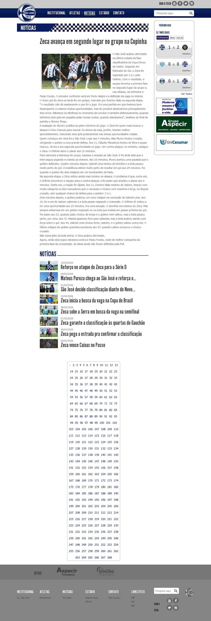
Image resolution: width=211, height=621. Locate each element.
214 (116, 512)
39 (95, 384)
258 (90, 551)
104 (77, 429)
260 (103, 551)
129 (84, 448)
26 (81, 377)
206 (116, 506)
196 (103, 499)
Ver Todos (186, 93)
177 (84, 487)
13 (116, 365)
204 (103, 506)
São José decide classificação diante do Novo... (98, 289)
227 (96, 525)
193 (84, 499)
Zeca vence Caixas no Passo (83, 345)
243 (96, 538)
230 (116, 525)
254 (116, 544)
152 (77, 467)
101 (108, 422)
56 (81, 397)
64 (71, 403)
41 (105, 384)
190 (116, 493)
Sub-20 (180, 37)
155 (96, 467)
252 (103, 544)
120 (77, 442)
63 (115, 397)
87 (86, 416)
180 (103, 487)
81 (105, 410)
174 (116, 480)
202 (90, 506)
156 (103, 467)
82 (110, 410)
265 (90, 557)
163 (96, 474)
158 (116, 467)
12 (111, 365)
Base (172, 37)
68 (91, 403)
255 (71, 551)
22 (110, 371)
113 (84, 435)
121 (84, 442)
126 (116, 442)
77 (86, 410)
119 (71, 442)
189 (109, 493)
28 (91, 377)
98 (91, 422)
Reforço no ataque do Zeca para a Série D (94, 267)
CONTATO (118, 13)
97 (86, 422)
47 (86, 390)
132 (103, 448)
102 (114, 422)
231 (71, 531)
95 (76, 422)
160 (77, 474)
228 (103, 525)
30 (100, 377)
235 (96, 531)
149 (109, 461)
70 (100, 403)
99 (96, 422)
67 (86, 403)
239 (71, 538)
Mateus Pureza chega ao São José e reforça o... (98, 278)
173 (109, 480)
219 (96, 519)
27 (86, 377)
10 (101, 365)
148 (103, 461)
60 (100, 397)
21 (105, 371)
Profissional (162, 37)
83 (115, 410)
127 (71, 448)
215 (71, 519)
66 (81, 403)
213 (109, 512)
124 (103, 442)
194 (90, 499)
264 (84, 557)
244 (103, 538)
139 (96, 454)
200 (77, 506)
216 (77, 519)
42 (110, 384)
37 (86, 384)
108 (103, 429)
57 (86, 397)
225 (84, 525)
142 (116, 454)
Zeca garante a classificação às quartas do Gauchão (103, 322)
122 (90, 442)
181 (109, 487)
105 (84, 429)
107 (96, 429)
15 (76, 371)
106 (90, 429)
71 (105, 403)
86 (81, 416)
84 (71, 416)
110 (116, 429)
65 (76, 403)
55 (76, 397)
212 (103, 512)
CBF (133, 597)
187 (96, 493)
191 (71, 499)
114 (90, 435)
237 (109, 531)
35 (76, 384)
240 (77, 538)
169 (84, 480)
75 (76, 410)
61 (105, 397)
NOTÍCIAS (89, 13)
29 (95, 377)
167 (71, 480)
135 (71, 454)
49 (95, 390)
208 (77, 512)
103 (71, 429)
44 (71, 390)
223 (71, 525)
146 (90, 461)
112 (77, 435)
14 (71, 371)
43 (115, 384)
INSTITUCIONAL (56, 13)
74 (71, 410)
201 (84, 506)
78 (91, 410)
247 (71, 544)
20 (100, 371)
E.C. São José (23, 597)
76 (81, 410)
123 (96, 442)
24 (71, 377)
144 (77, 461)
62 (110, 397)
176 (77, 487)
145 (84, 461)
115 (96, 435)
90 (100, 416)
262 (116, 551)
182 (116, 487)
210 (90, 512)
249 (84, 544)
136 (77, 454)
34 (71, 384)
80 (100, 410)
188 (103, 493)
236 (103, 531)
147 (96, 461)
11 (106, 365)
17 (86, 371)
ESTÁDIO (104, 13)
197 (109, 499)
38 (91, 384)
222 (116, 519)
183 (71, 493)
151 (71, 467)
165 (109, 474)
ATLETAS (74, 13)
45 (76, 390)
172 (103, 480)
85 (76, 416)
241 (84, 538)
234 (90, 531)
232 (77, 531)
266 (96, 557)
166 (116, 474)
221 (109, 519)
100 (102, 422)
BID (132, 605)
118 (116, 435)
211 (96, 512)
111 (71, 435)
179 (96, 487)
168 (77, 480)
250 (90, 544)
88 (91, 416)
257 (84, 551)
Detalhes (186, 53)
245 (109, 538)
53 (115, 390)
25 (76, 377)
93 (115, 416)
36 (81, 384)
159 (71, 474)
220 (103, 519)
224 (77, 525)
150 (116, 461)
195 (96, 499)
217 (84, 519)
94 (71, 422)
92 (110, 416)
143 (71, 461)
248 (77, 544)
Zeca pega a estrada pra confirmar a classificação (101, 333)
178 (90, 487)
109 (109, 429)
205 (109, 506)
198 (116, 499)
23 (115, 371)
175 (71, 487)
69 (95, 403)
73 (115, 403)
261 (109, 551)
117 (109, 435)
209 (84, 512)
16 (81, 371)
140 (103, 454)
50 (100, 390)
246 (116, 538)
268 (109, 557)
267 (103, 557)
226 (90, 525)
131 (96, 448)
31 (105, 377)
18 (91, 371)
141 (109, 454)
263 (77, 557)
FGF (133, 601)
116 (103, 435)
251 (96, 544)
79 (95, 410)
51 (105, 390)
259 (96, 551)
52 (110, 390)
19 (95, 371)
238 (116, 531)
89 (95, 416)
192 (77, 499)
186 (90, 493)
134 (116, 448)
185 (84, 493)
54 (71, 397)
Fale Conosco (114, 597)
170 (90, 480)
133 (109, 448)
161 (84, 474)
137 (84, 454)
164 (103, 474)
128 (77, 448)
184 (77, 493)
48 (91, 390)
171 (96, 480)
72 (110, 403)
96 (81, 422)
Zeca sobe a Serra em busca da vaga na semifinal (100, 311)
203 (96, 506)
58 (91, 397)
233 (84, 531)
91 (105, 416)
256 (77, 551)
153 (84, 467)
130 (90, 448)
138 (90, 454)
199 (71, 506)
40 (100, 384)
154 (90, 467)
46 (81, 390)
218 (90, 519)
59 (95, 397)
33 (115, 377)
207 (71, 512)
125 (109, 442)
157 (109, 467)
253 (109, 544)
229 (109, 525)
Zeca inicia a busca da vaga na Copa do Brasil (97, 300)
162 (90, 474)
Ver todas (67, 597)
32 (110, 377)
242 (90, 538)
